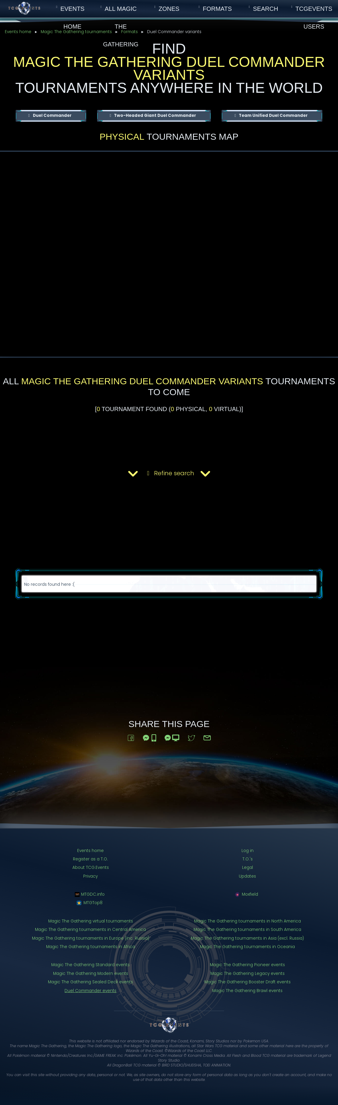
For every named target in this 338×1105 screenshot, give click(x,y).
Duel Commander (51, 115)
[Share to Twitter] (191, 736)
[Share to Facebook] (131, 736)
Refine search (169, 474)
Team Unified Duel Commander (273, 115)
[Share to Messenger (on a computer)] (172, 736)
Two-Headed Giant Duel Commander (154, 115)
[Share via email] (207, 736)
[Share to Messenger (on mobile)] (149, 736)
